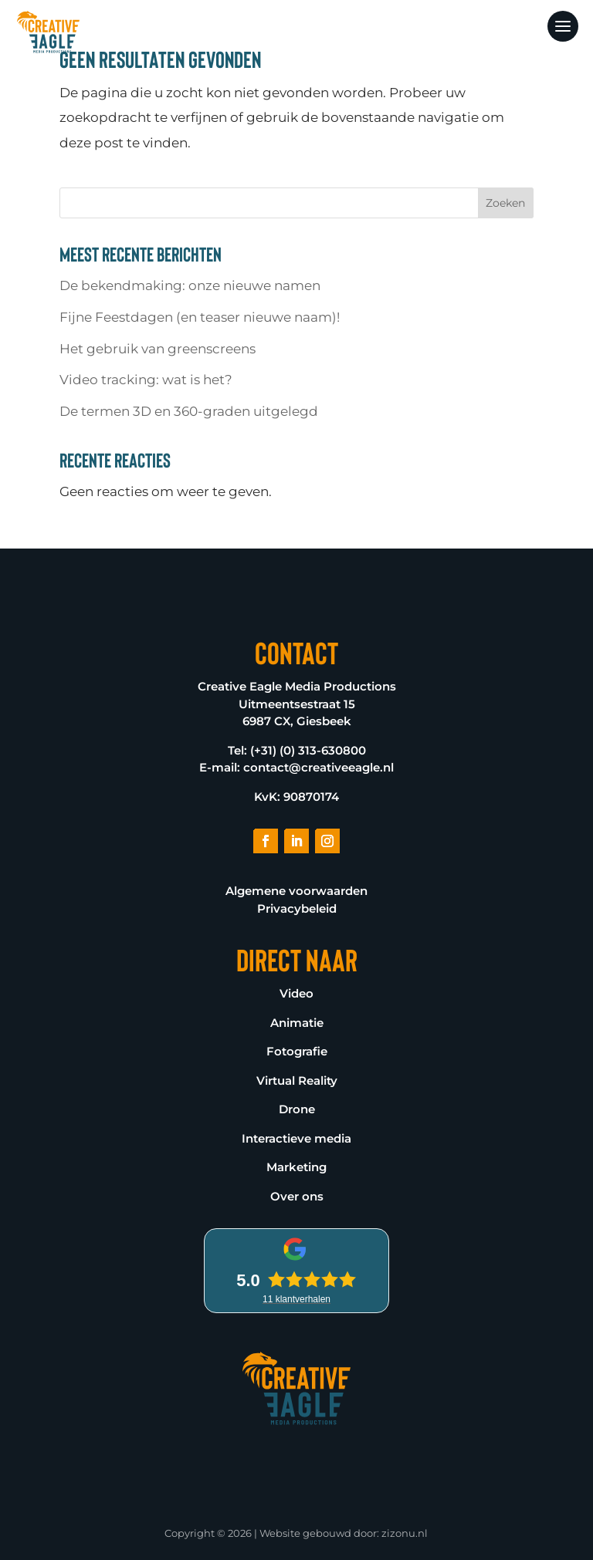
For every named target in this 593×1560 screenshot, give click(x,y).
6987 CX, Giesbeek (296, 721)
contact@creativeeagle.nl (318, 767)
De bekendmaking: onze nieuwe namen (189, 285)
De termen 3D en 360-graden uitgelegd (188, 411)
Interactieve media (296, 1138)
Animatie (297, 1022)
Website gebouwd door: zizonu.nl (343, 1533)
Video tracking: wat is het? (145, 379)
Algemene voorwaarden (296, 890)
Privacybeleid (297, 908)
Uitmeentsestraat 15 (297, 704)
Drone (297, 1109)
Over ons (297, 1196)
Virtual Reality (296, 1080)
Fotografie (296, 1051)
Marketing (296, 1167)
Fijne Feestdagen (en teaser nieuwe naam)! (199, 317)
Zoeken (505, 203)
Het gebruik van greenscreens (157, 348)
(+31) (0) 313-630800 (308, 750)
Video (296, 993)
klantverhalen (296, 1299)
